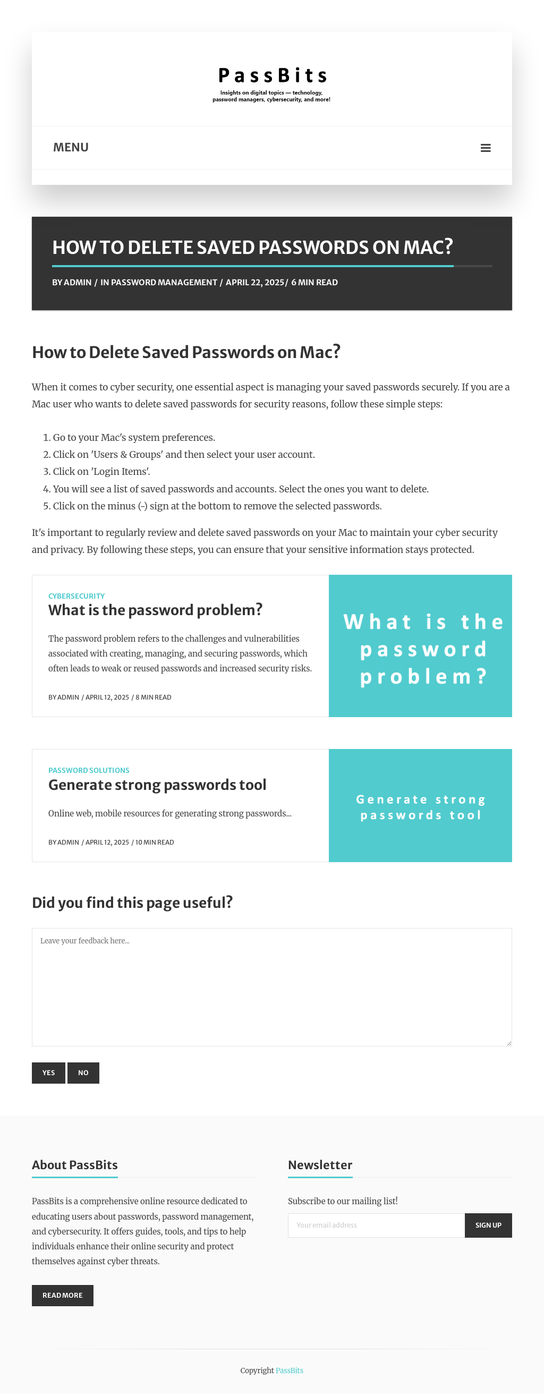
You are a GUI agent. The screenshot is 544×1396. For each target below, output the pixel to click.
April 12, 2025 (107, 697)
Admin (78, 282)
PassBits (289, 1372)
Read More (63, 1296)
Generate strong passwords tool (157, 785)
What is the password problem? (155, 610)
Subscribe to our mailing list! (343, 1202)
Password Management (164, 282)
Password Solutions (89, 770)
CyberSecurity (76, 596)
